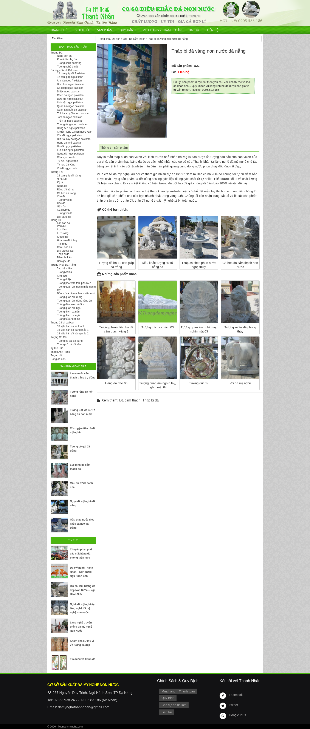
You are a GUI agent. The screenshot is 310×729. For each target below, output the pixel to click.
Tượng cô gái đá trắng (70, 340)
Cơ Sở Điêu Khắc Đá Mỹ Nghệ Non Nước (155, 13)
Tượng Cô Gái (59, 337)
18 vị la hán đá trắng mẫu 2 (72, 333)
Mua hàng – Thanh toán (162, 30)
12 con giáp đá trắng (69, 175)
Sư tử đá (62, 179)
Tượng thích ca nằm (68, 311)
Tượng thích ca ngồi (68, 315)
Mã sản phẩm (181, 65)
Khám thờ (62, 236)
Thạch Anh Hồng (60, 351)
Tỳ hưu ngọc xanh (67, 160)
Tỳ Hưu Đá (57, 348)
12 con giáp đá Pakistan (71, 73)
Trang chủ (59, 30)
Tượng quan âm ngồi (69, 307)
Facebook (235, 695)
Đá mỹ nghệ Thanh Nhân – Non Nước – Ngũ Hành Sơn (82, 571)
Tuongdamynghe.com (70, 726)
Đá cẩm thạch (137, 38)
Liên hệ (212, 30)
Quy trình (127, 30)
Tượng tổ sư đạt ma (68, 318)
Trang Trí (56, 220)
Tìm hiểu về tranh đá (82, 659)
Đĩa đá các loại (65, 250)
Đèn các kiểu (64, 257)
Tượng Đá (56, 52)
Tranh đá (62, 243)
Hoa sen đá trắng (67, 240)
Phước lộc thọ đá (67, 59)
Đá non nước (119, 38)
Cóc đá (61, 203)
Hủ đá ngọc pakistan (69, 146)
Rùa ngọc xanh (65, 157)
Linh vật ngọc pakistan (70, 102)
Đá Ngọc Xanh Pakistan (64, 70)
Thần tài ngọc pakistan (70, 120)
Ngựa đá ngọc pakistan (70, 153)
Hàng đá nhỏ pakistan (69, 142)
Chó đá (61, 196)
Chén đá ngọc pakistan (70, 95)
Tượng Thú (57, 171)
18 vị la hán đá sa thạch (70, 326)
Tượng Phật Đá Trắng (63, 264)
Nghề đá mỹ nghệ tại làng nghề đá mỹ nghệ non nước (82, 608)
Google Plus (237, 715)
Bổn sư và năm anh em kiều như (76, 293)
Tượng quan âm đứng (69, 297)
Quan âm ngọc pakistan (70, 106)
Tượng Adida (64, 272)
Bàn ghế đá (63, 261)
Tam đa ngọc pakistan (69, 117)
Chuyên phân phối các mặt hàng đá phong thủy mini (81, 553)
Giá (174, 72)
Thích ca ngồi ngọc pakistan (73, 113)
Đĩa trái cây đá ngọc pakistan (73, 139)
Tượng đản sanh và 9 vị (70, 304)
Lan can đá (63, 223)
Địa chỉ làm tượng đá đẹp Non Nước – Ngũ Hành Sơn (83, 590)
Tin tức (194, 30)
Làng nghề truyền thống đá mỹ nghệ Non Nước (81, 626)
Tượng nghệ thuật (67, 66)
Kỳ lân (60, 182)
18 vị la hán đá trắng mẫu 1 (72, 329)
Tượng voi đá (64, 199)
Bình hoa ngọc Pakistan (70, 84)
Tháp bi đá (150, 400)
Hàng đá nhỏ (58, 359)
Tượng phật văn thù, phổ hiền (74, 283)
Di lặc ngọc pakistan (68, 91)
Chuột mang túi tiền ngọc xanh (74, 131)
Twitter (233, 705)
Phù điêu (62, 226)
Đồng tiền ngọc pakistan (71, 128)
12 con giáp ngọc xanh (70, 76)
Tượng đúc (57, 355)
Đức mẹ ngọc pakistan (70, 98)
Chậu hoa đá (64, 247)
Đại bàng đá (64, 216)
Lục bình (62, 229)
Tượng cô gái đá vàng (69, 344)
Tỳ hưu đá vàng (66, 164)
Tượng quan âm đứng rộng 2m (75, 300)
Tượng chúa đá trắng (69, 62)
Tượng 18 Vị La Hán (62, 322)
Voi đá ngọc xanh (67, 168)
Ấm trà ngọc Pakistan (69, 80)
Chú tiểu (62, 275)
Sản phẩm (105, 30)
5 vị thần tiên (64, 268)
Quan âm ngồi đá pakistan (72, 109)
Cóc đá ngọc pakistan (69, 135)
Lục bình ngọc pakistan (70, 150)
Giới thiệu (82, 30)
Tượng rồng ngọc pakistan (72, 124)
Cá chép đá (63, 209)
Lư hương (62, 233)
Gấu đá (61, 206)
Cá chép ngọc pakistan (70, 87)
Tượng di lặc (64, 279)
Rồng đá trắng (65, 189)
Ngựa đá (62, 185)
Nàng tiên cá (64, 55)
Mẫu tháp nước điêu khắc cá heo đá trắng (82, 523)
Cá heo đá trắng (66, 193)
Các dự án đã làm (173, 704)
